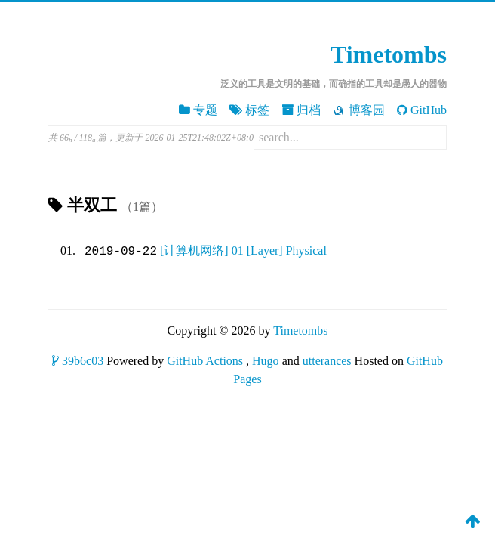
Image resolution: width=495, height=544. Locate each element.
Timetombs (389, 54)
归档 (301, 110)
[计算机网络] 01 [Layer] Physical (243, 251)
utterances (327, 360)
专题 (198, 110)
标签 (249, 110)
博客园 (359, 110)
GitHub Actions (205, 360)
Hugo (265, 360)
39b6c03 (77, 360)
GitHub (422, 110)
